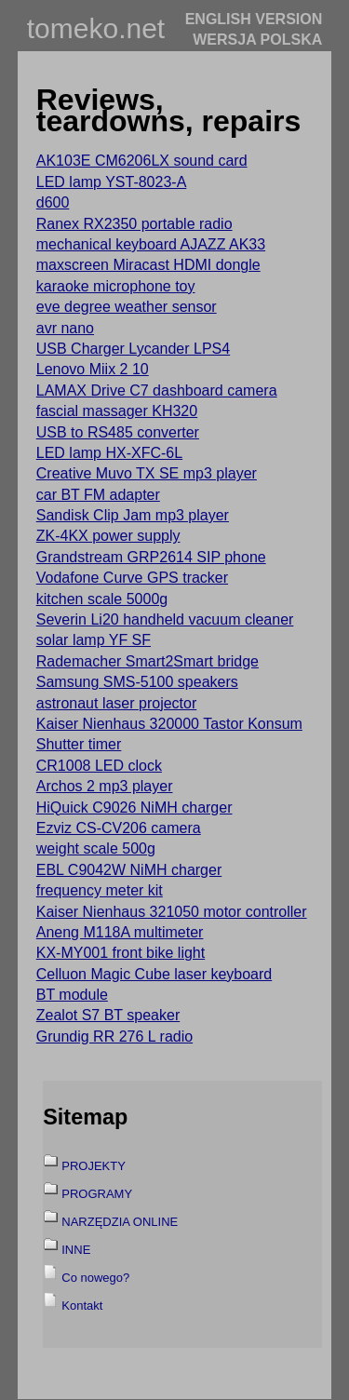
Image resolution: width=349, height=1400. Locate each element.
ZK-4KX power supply (108, 536)
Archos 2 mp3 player (104, 786)
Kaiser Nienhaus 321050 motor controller (171, 912)
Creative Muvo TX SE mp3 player (146, 473)
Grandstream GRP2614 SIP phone (151, 557)
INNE (75, 1250)
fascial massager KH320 (116, 411)
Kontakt (81, 1305)
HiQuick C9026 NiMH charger (134, 807)
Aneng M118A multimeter (120, 932)
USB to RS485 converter (117, 432)
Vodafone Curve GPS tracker (132, 578)
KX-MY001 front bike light (120, 953)
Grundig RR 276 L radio (114, 1036)
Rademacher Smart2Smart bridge (147, 661)
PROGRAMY (96, 1194)
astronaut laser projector (116, 703)
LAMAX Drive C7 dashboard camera (156, 390)
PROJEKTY (93, 1166)
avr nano (65, 328)
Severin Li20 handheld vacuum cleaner (165, 619)
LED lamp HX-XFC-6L (109, 453)
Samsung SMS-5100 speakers (137, 682)
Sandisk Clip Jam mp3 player (132, 515)
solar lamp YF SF (93, 640)
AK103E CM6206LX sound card (142, 160)
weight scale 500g (95, 848)
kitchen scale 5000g (102, 599)
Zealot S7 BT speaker (108, 1015)
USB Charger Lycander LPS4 (133, 349)
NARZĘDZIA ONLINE (119, 1222)
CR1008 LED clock (99, 766)
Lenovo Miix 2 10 (92, 369)
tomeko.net (96, 28)
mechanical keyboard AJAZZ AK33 (150, 244)
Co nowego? (95, 1278)
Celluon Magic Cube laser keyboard (154, 974)
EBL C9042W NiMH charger (128, 870)
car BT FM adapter (98, 495)
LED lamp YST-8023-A (111, 182)
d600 (53, 202)
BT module (72, 995)
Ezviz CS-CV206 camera (118, 828)
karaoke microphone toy (115, 286)
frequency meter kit (99, 890)
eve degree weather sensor (126, 307)
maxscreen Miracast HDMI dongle (148, 265)
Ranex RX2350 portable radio (134, 224)
